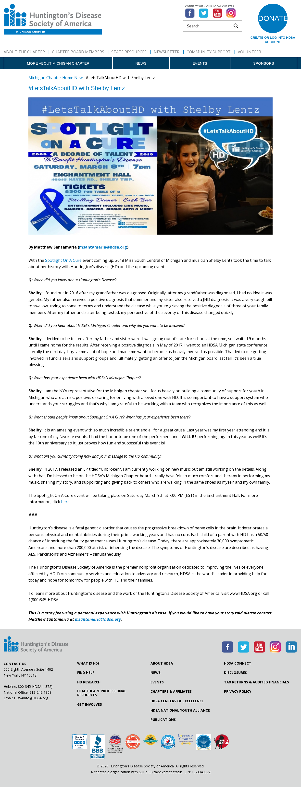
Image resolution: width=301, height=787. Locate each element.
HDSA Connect (237, 663)
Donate (273, 18)
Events (199, 63)
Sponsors (263, 63)
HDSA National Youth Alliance (180, 710)
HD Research (88, 682)
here (65, 501)
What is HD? (88, 663)
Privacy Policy (237, 691)
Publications (163, 720)
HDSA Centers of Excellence (177, 701)
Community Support (209, 52)
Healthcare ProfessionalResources (101, 693)
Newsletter (166, 52)
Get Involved (89, 704)
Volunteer (249, 52)
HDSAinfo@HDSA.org (31, 698)
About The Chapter (24, 52)
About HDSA (161, 663)
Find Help (86, 673)
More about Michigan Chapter (58, 63)
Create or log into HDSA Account (273, 40)
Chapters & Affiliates (171, 691)
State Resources (129, 52)
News (140, 63)
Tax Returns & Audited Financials (256, 682)
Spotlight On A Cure (63, 260)
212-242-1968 (40, 692)
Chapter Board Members (78, 52)
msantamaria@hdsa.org (103, 247)
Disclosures (235, 673)
